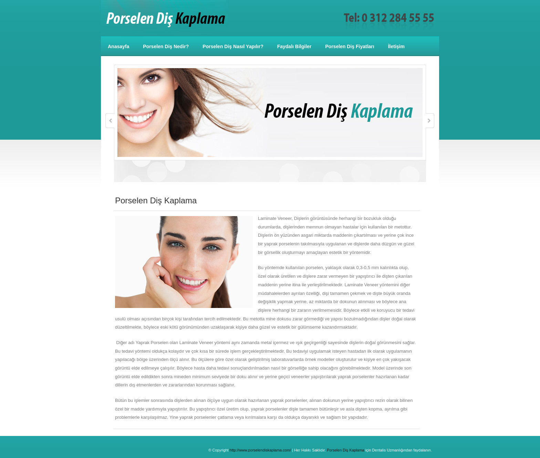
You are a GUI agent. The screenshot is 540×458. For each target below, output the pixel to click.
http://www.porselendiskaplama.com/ (260, 450)
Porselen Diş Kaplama (345, 450)
